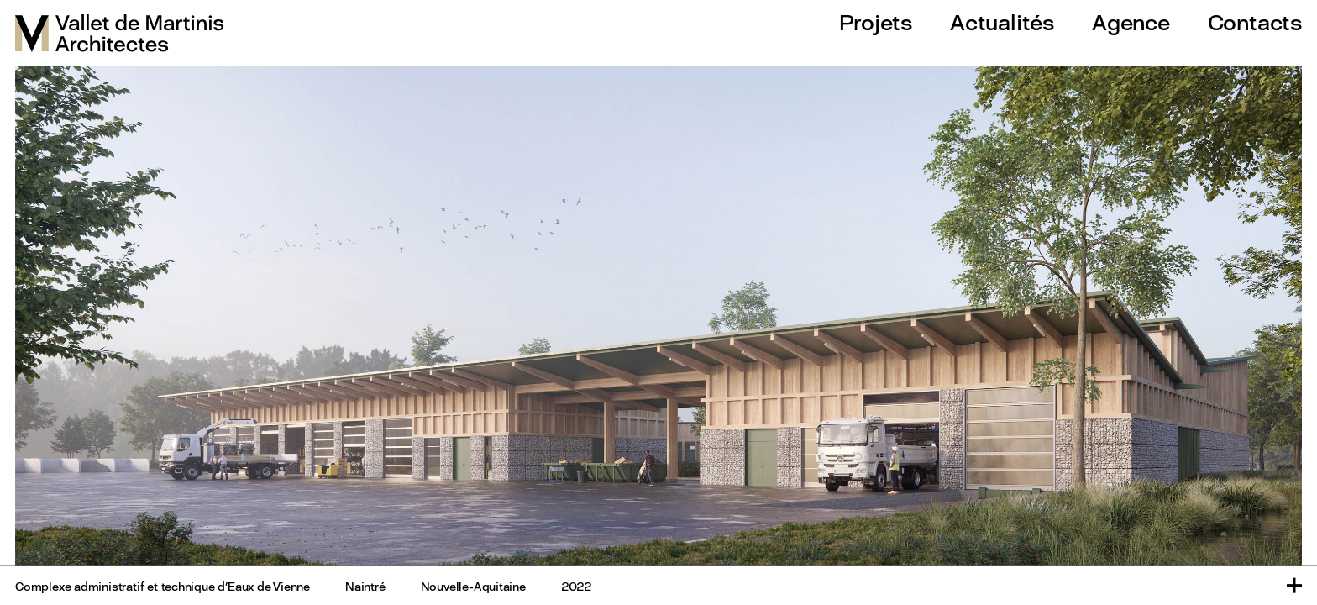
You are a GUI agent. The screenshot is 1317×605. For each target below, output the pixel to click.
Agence (1131, 22)
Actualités (1002, 22)
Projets (875, 22)
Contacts (1255, 22)
